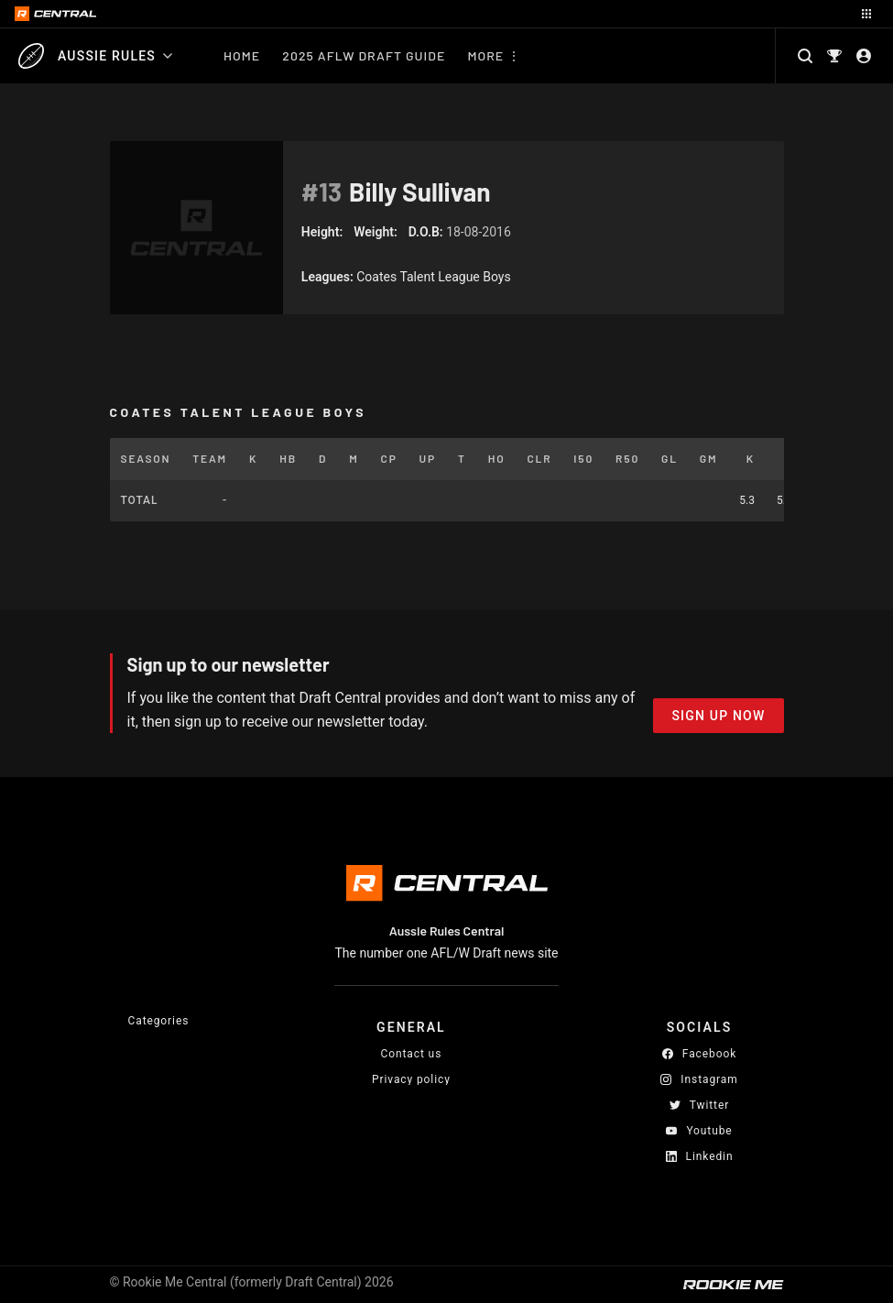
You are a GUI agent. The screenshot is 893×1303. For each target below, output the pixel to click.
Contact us (411, 1053)
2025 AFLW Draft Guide (363, 55)
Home (241, 55)
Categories (159, 1020)
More (485, 55)
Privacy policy (411, 1079)
